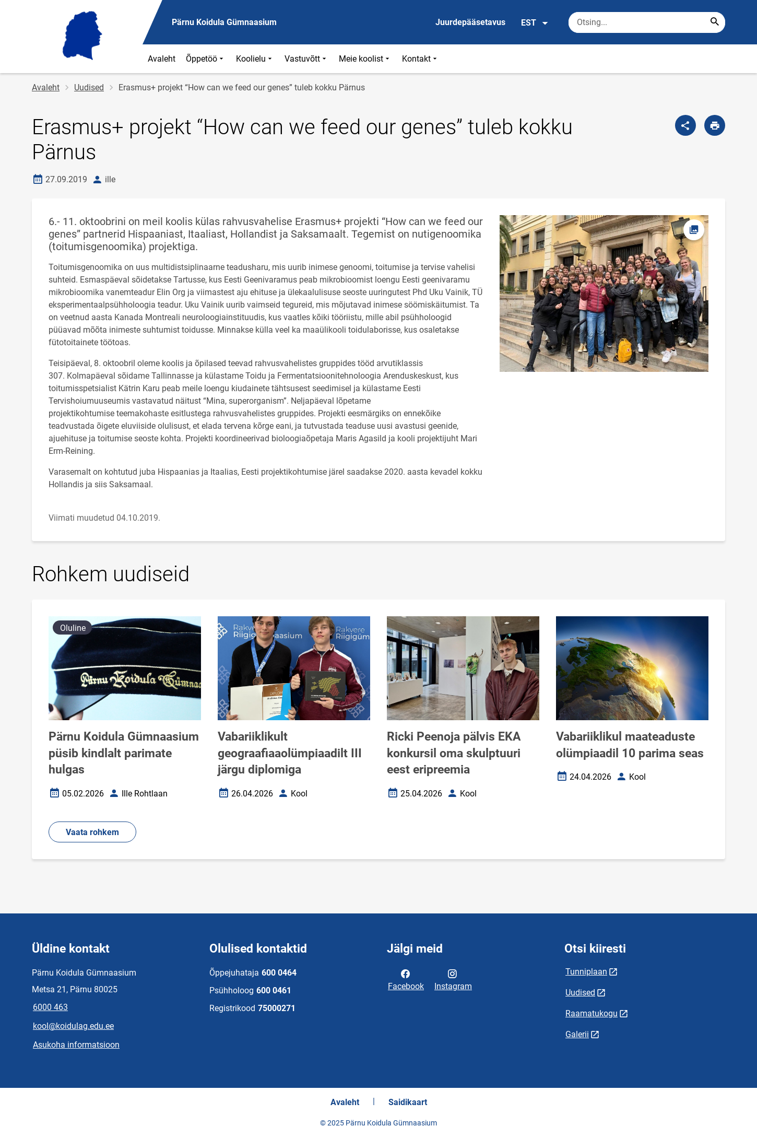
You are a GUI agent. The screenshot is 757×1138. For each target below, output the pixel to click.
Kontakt (420, 59)
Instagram (453, 979)
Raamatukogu (591, 1013)
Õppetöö (206, 59)
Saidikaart (407, 1102)
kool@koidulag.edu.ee (73, 1026)
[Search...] (715, 22)
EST (535, 23)
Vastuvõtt (306, 59)
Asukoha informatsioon (76, 1045)
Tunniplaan (586, 972)
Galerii (577, 1034)
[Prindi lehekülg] (714, 125)
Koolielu (255, 59)
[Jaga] (685, 125)
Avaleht (161, 59)
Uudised (89, 87)
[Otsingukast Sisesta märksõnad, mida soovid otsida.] (647, 22)
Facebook (406, 979)
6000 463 (50, 1007)
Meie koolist (365, 59)
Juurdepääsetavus (470, 22)
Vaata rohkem (92, 832)
